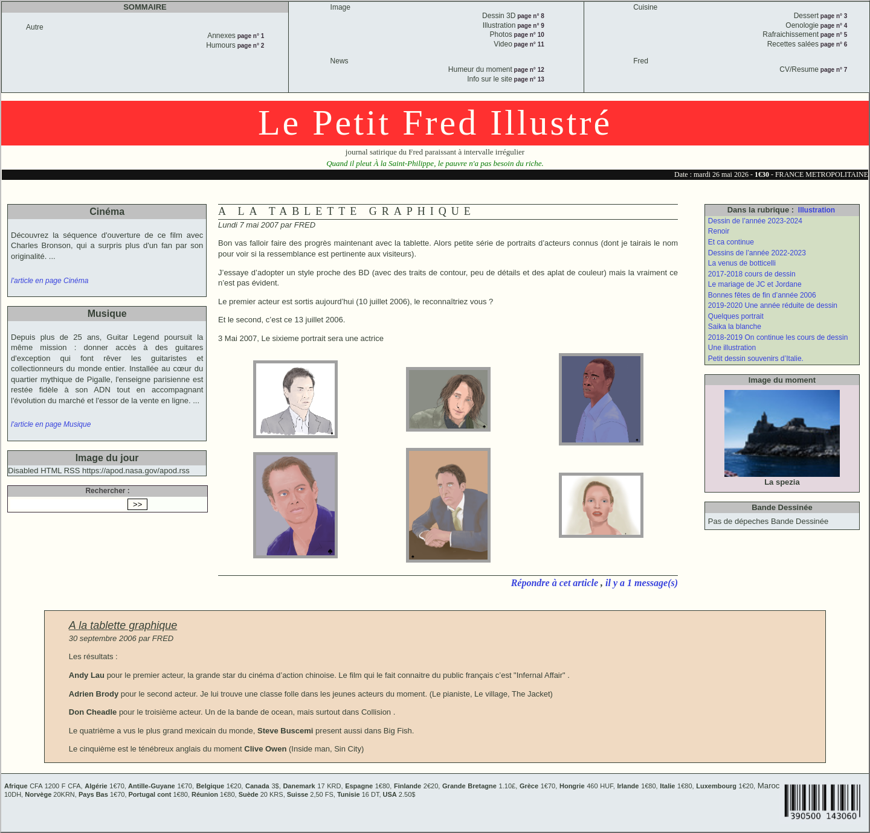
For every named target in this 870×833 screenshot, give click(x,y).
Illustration (816, 210)
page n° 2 (250, 45)
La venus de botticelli (742, 263)
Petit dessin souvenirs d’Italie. (756, 358)
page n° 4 (833, 25)
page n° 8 (529, 16)
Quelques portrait (736, 316)
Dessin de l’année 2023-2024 (755, 221)
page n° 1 (250, 36)
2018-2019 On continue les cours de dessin (778, 337)
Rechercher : (107, 491)
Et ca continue (731, 242)
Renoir (718, 231)
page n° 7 (833, 69)
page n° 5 (833, 34)
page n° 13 (528, 79)
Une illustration (732, 347)
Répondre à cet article (556, 583)
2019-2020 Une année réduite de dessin (772, 305)
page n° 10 (528, 34)
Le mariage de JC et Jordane (755, 284)
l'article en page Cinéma (49, 280)
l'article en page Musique (51, 424)
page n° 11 (528, 44)
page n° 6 (833, 44)
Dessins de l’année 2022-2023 (757, 253)
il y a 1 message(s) (641, 583)
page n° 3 (833, 16)
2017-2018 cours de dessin (752, 274)
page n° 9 (529, 25)
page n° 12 (528, 69)
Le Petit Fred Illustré (435, 122)
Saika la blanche (734, 326)
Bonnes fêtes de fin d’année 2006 (762, 295)
